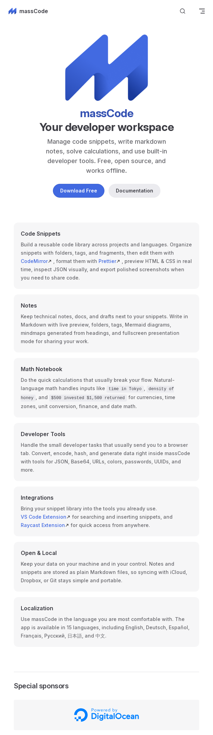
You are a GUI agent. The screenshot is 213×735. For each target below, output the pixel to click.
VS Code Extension (46, 516)
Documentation (134, 191)
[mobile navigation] (202, 11)
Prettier (109, 261)
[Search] (182, 11)
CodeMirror (36, 261)
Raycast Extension (45, 524)
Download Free (78, 191)
